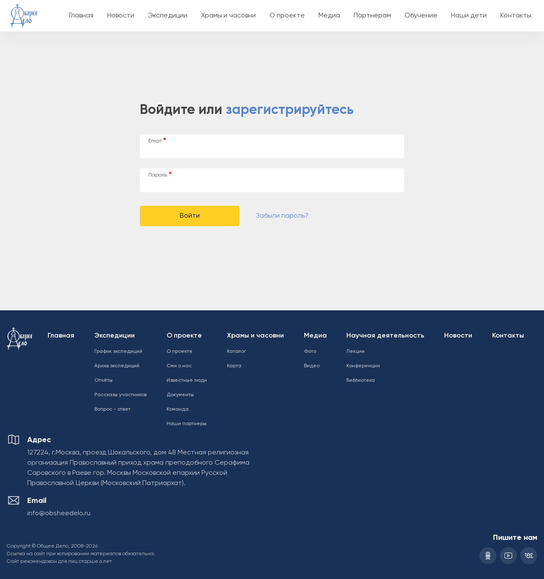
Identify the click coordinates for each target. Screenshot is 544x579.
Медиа (329, 15)
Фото (310, 351)
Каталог (236, 351)
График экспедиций (118, 351)
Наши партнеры (187, 423)
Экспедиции (167, 15)
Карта (234, 366)
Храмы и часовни (228, 15)
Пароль (157, 175)
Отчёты (103, 380)
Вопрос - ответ (112, 409)
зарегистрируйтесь (290, 110)
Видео (312, 366)
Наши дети (469, 15)
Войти (190, 216)
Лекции (355, 351)
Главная (81, 15)
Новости (120, 15)
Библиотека (360, 380)
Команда (178, 409)
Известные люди (187, 380)
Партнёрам (372, 15)
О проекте (287, 15)
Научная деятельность (385, 335)
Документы (180, 394)
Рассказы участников (120, 394)
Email (155, 141)
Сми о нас (179, 366)
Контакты (515, 15)
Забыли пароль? (282, 216)
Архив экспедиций (116, 366)
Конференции (363, 366)
